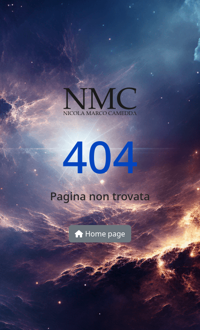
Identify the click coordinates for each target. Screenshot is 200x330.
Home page (100, 234)
